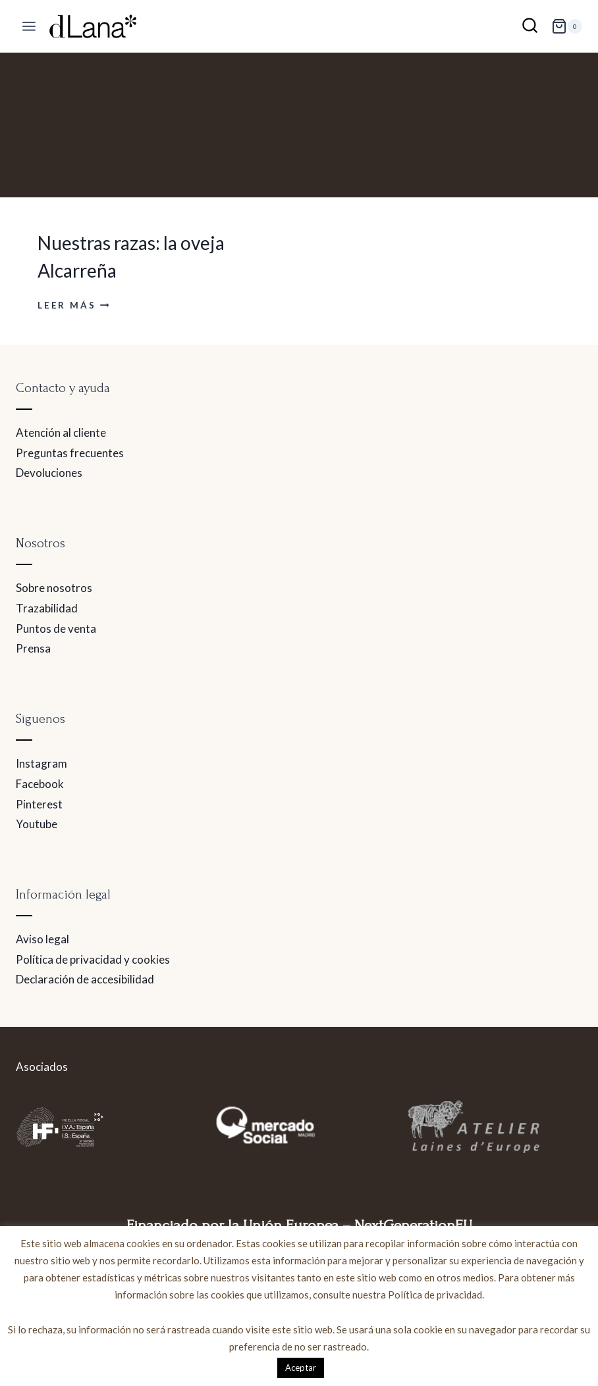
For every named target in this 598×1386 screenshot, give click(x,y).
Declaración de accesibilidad (85, 979)
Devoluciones (49, 473)
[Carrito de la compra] (566, 26)
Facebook (40, 784)
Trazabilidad (47, 608)
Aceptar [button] (300, 1367)
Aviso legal (42, 939)
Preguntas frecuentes (70, 453)
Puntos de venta (56, 628)
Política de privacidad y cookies (93, 959)
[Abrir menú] (29, 26)
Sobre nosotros (54, 588)
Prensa (33, 648)
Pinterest (39, 804)
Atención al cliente (61, 432)
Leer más (73, 305)
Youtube (36, 824)
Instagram (41, 763)
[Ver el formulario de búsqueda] (530, 26)
